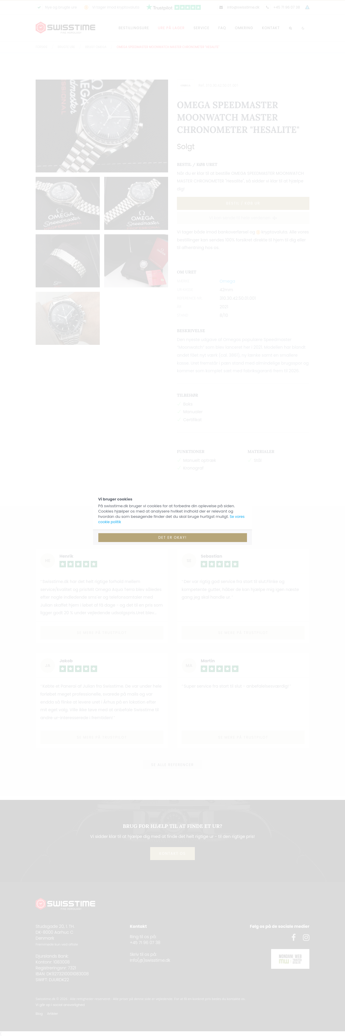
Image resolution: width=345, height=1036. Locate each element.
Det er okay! (172, 537)
